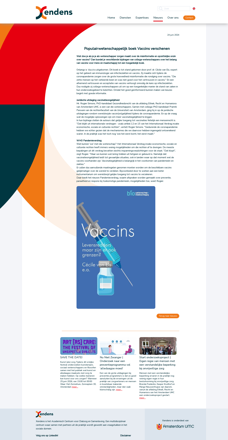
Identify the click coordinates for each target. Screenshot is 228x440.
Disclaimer (125, 435)
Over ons (173, 17)
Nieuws (158, 17)
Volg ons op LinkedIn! (47, 435)
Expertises (142, 17)
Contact (189, 17)
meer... (75, 386)
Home (111, 17)
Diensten (125, 17)
